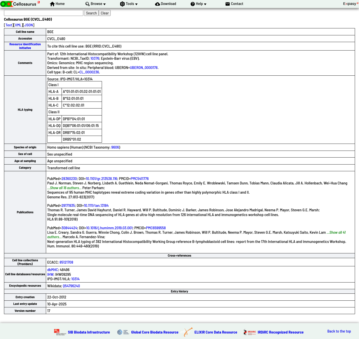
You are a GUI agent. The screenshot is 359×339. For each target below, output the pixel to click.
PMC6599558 (156, 227)
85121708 (66, 262)
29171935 (68, 205)
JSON (28, 24)
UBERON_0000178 (144, 67)
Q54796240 (71, 285)
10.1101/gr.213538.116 (101, 178)
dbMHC (52, 269)
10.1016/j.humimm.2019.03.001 (109, 227)
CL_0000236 (89, 71)
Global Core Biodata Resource (155, 332)
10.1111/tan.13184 (96, 205)
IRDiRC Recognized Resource (281, 332)
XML (18, 24)
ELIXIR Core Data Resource (215, 332)
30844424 (69, 227)
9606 (115, 147)
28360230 (69, 178)
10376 (94, 58)
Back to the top (339, 331)
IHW (50, 274)
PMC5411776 (140, 178)
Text (8, 24)
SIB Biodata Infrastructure (89, 332)
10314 (75, 278)
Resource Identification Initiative (25, 46)
